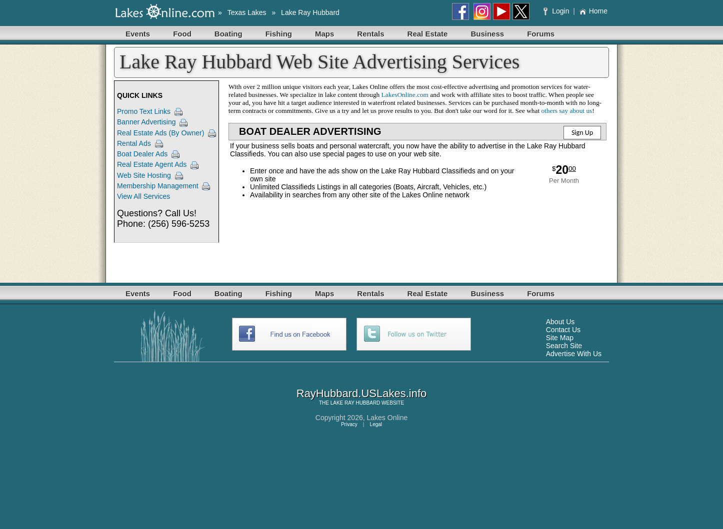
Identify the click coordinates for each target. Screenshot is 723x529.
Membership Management (157, 186)
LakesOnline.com (405, 94)
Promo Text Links (143, 111)
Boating (228, 33)
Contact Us (563, 330)
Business (487, 33)
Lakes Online (387, 418)
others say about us (566, 110)
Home (593, 11)
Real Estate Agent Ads (151, 164)
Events (138, 33)
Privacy (349, 424)
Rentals (370, 33)
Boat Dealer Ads (142, 154)
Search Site (564, 346)
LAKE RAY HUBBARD (355, 403)
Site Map (560, 338)
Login (557, 11)
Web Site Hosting (144, 175)
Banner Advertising (146, 122)
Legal (376, 424)
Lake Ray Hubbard (310, 12)
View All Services (143, 196)
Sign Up (582, 132)
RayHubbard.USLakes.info (361, 393)
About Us (560, 322)
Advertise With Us (574, 354)
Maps (324, 33)
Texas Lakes (247, 12)
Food (182, 33)
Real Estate (428, 33)
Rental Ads (134, 143)
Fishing (279, 33)
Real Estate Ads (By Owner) (160, 133)
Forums (540, 33)
